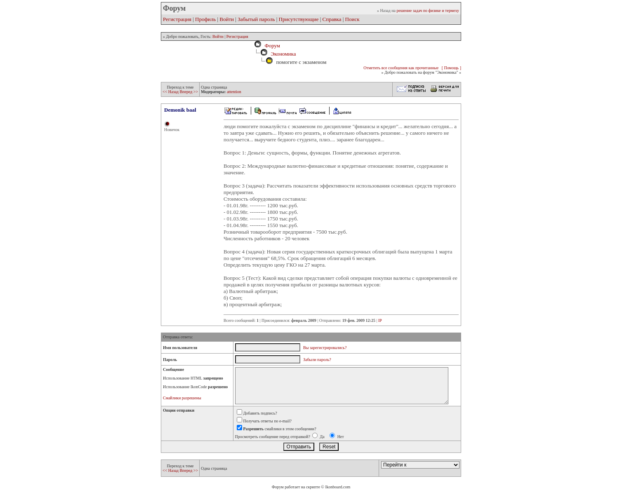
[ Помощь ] (451, 68)
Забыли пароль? (317, 359)
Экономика (283, 54)
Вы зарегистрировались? (324, 347)
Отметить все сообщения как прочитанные (400, 68)
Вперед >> (188, 91)
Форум (271, 45)
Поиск (352, 19)
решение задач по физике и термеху (427, 10)
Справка (332, 19)
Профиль (205, 19)
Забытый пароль (256, 19)
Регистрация (177, 19)
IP (380, 320)
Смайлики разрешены (182, 398)
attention (234, 91)
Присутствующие (299, 19)
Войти (226, 19)
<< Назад (171, 91)
